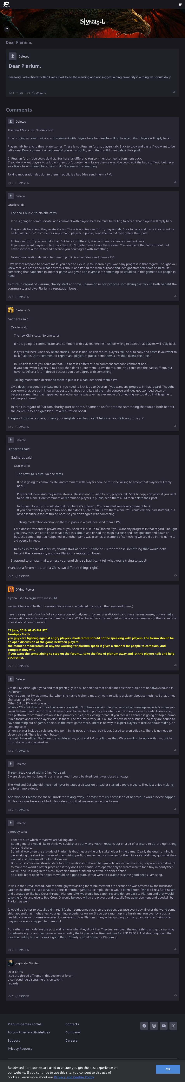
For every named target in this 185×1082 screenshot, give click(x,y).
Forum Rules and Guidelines (29, 1032)
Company (73, 1032)
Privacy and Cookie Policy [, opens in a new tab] (74, 1077)
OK (168, 1069)
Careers (71, 1040)
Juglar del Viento (27, 963)
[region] (92, 1071)
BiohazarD (23, 310)
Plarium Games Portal (24, 1024)
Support (14, 1040)
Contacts (72, 1024)
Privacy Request (20, 1048)
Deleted (24, 56)
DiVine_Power (25, 590)
